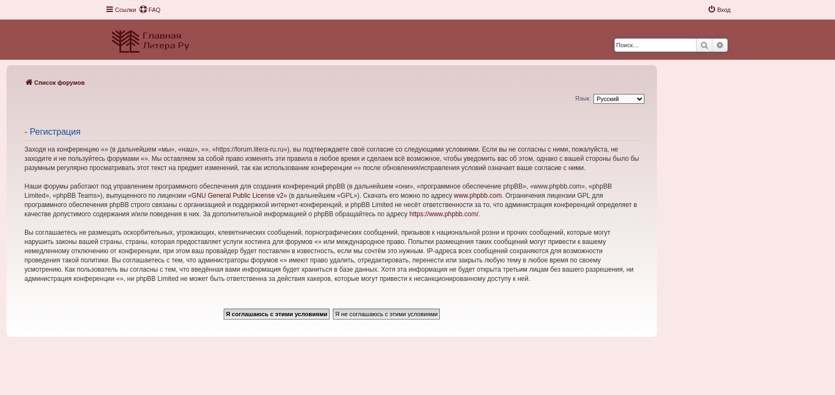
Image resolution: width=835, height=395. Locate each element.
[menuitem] (150, 9)
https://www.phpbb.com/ (443, 214)
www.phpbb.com (478, 195)
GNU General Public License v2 (237, 195)
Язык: (583, 98)
